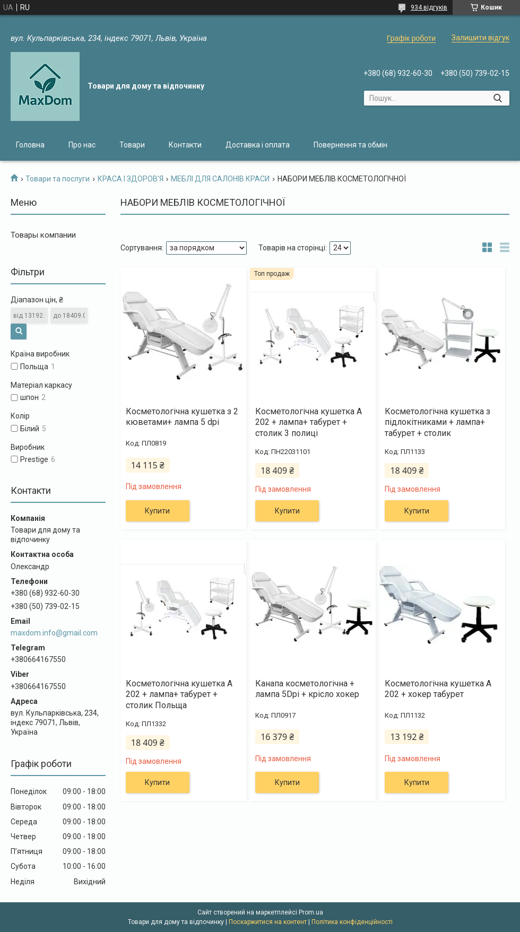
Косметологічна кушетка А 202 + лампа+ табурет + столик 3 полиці (308, 422)
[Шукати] (497, 98)
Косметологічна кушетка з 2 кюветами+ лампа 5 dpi (182, 417)
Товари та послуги (57, 179)
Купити (157, 511)
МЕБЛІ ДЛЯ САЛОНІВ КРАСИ (220, 179)
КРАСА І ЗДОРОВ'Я (130, 179)
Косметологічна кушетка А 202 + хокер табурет (438, 689)
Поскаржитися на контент (268, 922)
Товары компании (43, 235)
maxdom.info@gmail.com (54, 633)
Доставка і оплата (258, 145)
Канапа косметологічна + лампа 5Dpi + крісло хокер (307, 689)
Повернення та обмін (350, 145)
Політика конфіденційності (352, 922)
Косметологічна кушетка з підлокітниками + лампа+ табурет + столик (437, 422)
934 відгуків (429, 7)
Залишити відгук (480, 37)
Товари (132, 145)
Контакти (185, 145)
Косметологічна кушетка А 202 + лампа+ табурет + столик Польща (179, 694)
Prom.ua (311, 912)
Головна (30, 145)
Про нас (82, 145)
